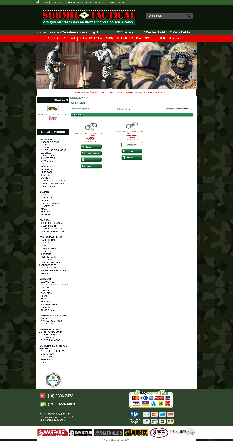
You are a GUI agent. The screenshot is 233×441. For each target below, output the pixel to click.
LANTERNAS (47, 206)
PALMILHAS (46, 260)
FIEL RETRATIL (48, 257)
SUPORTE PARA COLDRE (53, 270)
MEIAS (44, 299)
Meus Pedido (181, 32)
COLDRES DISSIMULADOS (54, 228)
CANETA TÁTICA (49, 158)
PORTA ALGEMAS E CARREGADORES (49, 263)
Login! (94, 32)
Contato (121, 3)
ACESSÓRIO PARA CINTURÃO (49, 143)
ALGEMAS (46, 147)
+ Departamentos (176, 38)
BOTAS (44, 245)
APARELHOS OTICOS (51, 321)
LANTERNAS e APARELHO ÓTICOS (147, 38)
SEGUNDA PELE (49, 304)
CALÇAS (45, 287)
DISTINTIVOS (47, 337)
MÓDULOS (46, 166)
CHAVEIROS (47, 161)
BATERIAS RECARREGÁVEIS (48, 154)
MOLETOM (46, 301)
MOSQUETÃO (47, 169)
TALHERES (46, 214)
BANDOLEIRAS (48, 240)
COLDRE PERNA (49, 226)
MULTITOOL (46, 172)
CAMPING (109, 38)
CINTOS (45, 164)
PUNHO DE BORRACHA (52, 183)
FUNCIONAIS (47, 359)
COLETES (46, 251)
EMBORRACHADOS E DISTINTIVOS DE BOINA (50, 330)
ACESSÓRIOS (55, 38)
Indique (112, 3)
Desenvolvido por (110, 440)
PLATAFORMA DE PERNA (53, 180)
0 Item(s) (127, 32)
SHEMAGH (46, 307)
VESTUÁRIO (70, 38)
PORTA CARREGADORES (53, 231)
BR (128, 440)
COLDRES (122, 38)
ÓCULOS (45, 175)
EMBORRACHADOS (50, 340)
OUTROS (45, 178)
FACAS (44, 200)
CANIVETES (47, 197)
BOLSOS (45, 243)
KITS (43, 362)
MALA (43, 209)
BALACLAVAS (47, 282)
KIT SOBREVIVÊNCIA (51, 203)
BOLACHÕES (47, 354)
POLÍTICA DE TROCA (74, 3)
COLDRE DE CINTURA (51, 223)
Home (45, 3)
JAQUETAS (46, 293)
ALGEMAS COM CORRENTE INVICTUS (91, 134)
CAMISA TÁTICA (49, 248)
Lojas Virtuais (121, 440)
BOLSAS (45, 195)
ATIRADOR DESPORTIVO (53, 351)
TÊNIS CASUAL (48, 310)
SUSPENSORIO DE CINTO (53, 186)
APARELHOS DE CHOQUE (53, 150)
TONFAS (45, 273)
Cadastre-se (70, 32)
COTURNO (46, 254)
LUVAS (44, 296)
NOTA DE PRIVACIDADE (96, 3)
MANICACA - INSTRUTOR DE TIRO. (53, 117)
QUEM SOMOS (57, 3)
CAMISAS (45, 290)
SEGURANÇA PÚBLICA (90, 38)
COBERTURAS (48, 334)
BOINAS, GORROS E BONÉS (55, 284)
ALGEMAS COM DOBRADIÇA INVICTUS (131, 131)
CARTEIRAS (47, 356)
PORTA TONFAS (48, 268)
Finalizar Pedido (156, 32)
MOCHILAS (46, 212)
